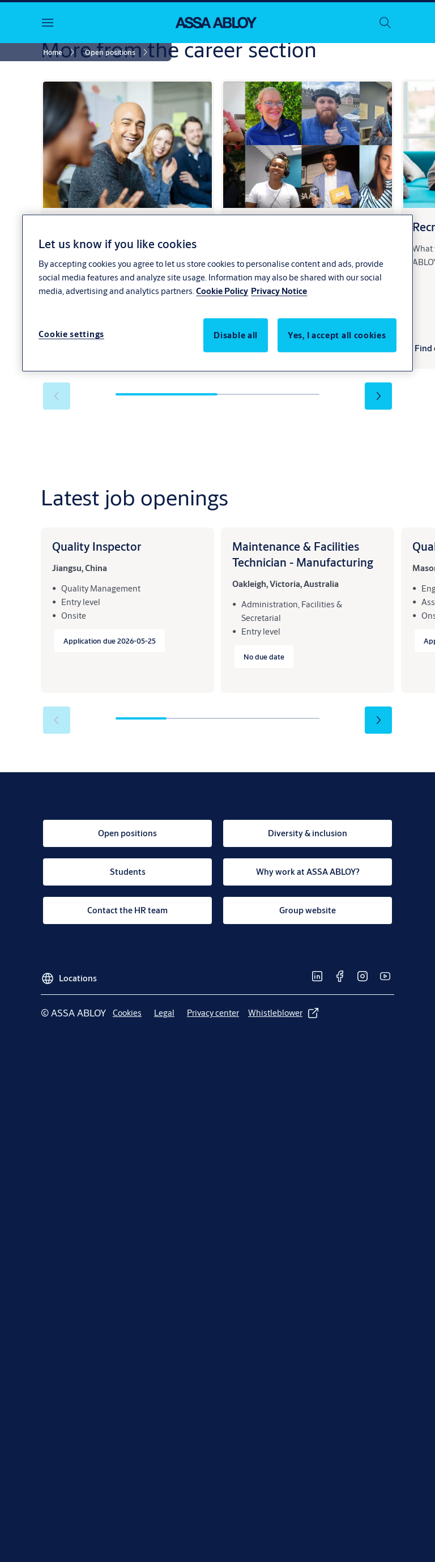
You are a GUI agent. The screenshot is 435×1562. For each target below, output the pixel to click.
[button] (378, 396)
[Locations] (69, 974)
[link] (60, 52)
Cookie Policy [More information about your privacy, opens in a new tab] (222, 291)
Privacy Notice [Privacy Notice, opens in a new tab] (279, 291)
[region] (217, 293)
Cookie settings (71, 334)
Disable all (236, 335)
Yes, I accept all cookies (337, 335)
